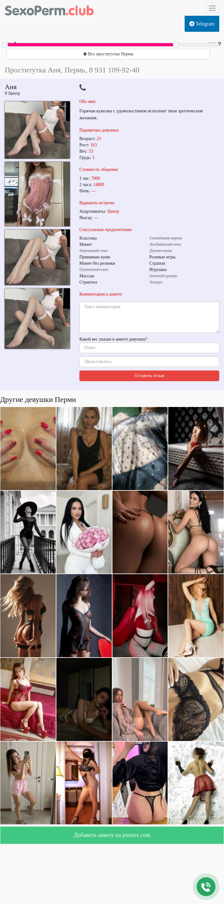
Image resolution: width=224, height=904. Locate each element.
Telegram (202, 23)
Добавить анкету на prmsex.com (112, 835)
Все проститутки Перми (108, 54)
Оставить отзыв (149, 375)
